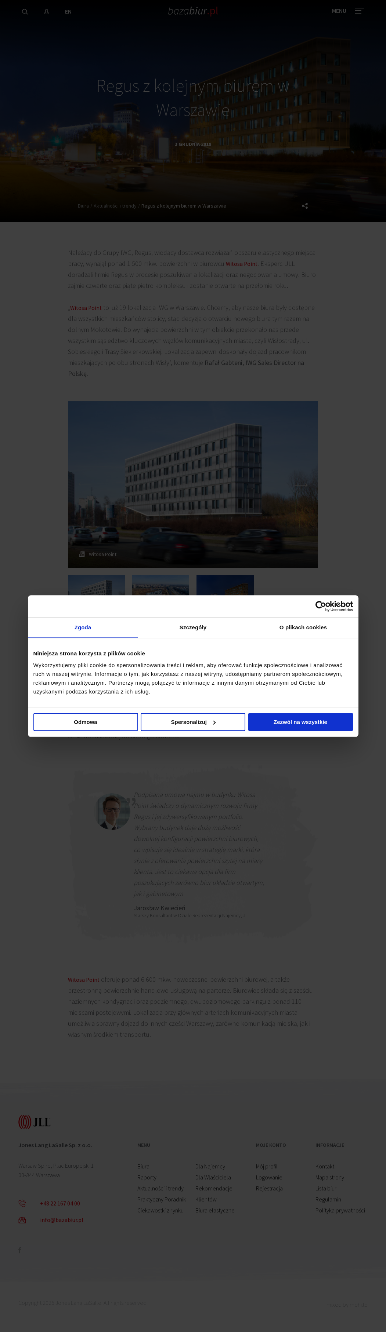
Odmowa (85, 723)
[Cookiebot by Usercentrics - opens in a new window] (321, 605)
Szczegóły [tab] (193, 627)
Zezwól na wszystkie (300, 723)
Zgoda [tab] (83, 627)
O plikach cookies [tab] (303, 627)
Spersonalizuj (193, 723)
